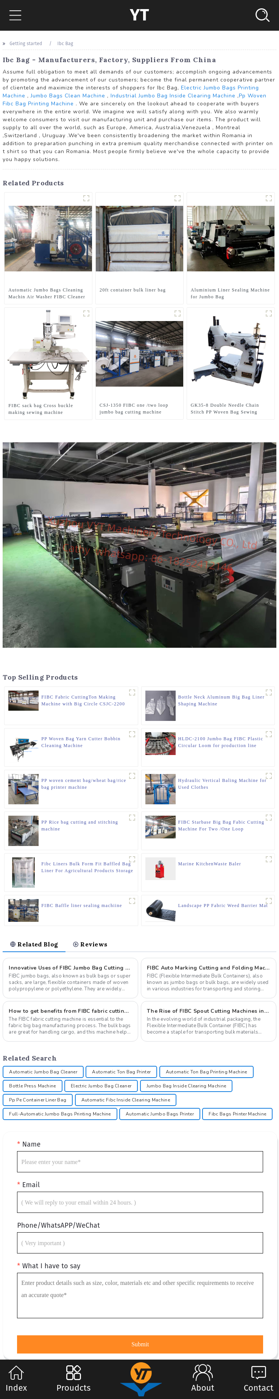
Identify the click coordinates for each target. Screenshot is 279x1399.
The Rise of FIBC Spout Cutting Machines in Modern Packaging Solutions (208, 1011)
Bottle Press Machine (32, 1086)
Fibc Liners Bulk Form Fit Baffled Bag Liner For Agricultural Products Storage (87, 867)
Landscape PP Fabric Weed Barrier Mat (223, 905)
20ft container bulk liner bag (133, 290)
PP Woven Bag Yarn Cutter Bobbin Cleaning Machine (80, 742)
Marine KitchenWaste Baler (210, 863)
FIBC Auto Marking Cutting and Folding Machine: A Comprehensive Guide (208, 967)
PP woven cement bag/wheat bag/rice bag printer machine (83, 784)
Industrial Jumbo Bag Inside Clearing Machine (173, 95)
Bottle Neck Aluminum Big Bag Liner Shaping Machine (221, 700)
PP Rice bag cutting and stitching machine (79, 825)
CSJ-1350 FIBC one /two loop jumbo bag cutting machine (134, 409)
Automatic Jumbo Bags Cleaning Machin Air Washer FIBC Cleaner (46, 293)
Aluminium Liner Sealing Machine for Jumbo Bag (230, 293)
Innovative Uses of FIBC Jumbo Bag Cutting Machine (70, 967)
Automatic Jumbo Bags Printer (160, 1114)
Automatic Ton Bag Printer (121, 1072)
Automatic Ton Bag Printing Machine (206, 1072)
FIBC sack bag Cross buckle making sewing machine (40, 409)
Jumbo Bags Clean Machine (68, 95)
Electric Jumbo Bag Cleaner (101, 1086)
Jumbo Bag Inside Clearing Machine (186, 1086)
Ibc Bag (65, 43)
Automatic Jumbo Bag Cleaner (43, 1072)
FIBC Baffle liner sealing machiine (81, 905)
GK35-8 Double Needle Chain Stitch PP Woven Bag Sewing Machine (225, 409)
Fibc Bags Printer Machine (237, 1114)
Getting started (25, 43)
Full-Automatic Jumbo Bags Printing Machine (60, 1114)
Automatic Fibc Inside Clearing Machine (125, 1100)
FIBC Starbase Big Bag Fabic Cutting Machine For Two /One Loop (221, 825)
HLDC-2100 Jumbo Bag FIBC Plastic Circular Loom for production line (220, 742)
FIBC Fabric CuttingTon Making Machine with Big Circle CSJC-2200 (83, 700)
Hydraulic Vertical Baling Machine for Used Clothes (222, 784)
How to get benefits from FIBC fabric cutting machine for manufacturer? (70, 1011)
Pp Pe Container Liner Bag (37, 1100)
